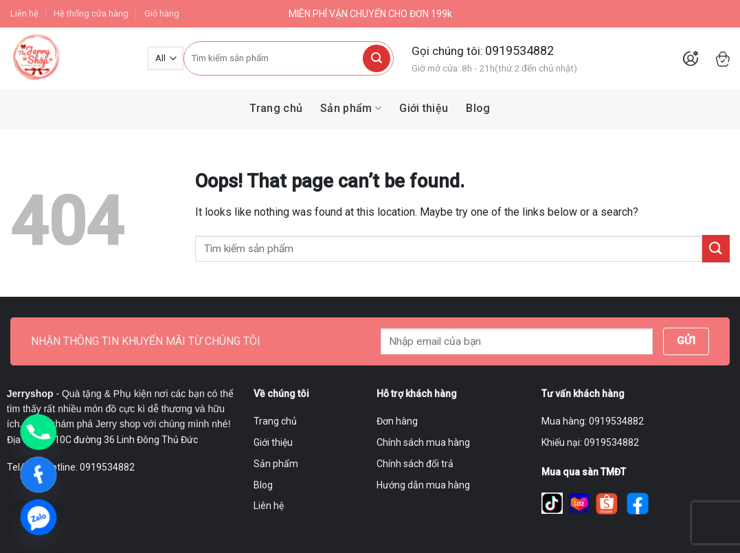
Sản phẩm (350, 108)
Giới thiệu (423, 108)
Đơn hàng (397, 421)
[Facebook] (38, 474)
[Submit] (376, 58)
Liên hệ (24, 13)
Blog (478, 108)
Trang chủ (275, 108)
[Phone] (38, 432)
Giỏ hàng (161, 13)
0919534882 (519, 50)
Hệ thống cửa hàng (91, 13)
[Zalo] (38, 517)
